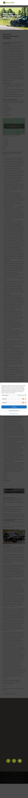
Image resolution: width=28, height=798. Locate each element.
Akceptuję (14, 407)
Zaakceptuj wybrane (14, 410)
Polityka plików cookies (14, 413)
